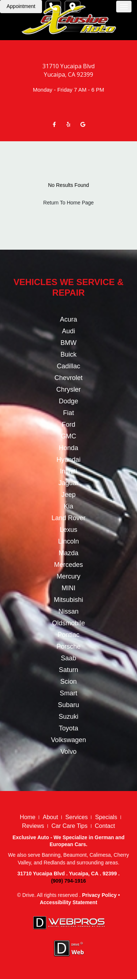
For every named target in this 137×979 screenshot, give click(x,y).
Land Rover (68, 518)
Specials (106, 817)
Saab (68, 658)
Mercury (68, 576)
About (50, 817)
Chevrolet (68, 377)
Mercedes (68, 564)
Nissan (68, 611)
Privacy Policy (99, 895)
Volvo (68, 751)
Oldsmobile (68, 623)
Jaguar (68, 483)
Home (27, 817)
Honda (68, 448)
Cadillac (68, 366)
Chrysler (68, 389)
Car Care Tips (70, 826)
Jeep (68, 494)
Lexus (68, 529)
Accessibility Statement (68, 902)
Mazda (68, 553)
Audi (68, 331)
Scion (68, 681)
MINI (69, 588)
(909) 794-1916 (68, 881)
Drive (28, 895)
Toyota (68, 728)
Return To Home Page (68, 203)
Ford (68, 424)
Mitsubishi (68, 599)
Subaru (68, 705)
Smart (68, 693)
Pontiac (68, 634)
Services (76, 817)
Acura (68, 319)
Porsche (68, 646)
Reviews (33, 826)
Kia (68, 506)
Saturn (68, 669)
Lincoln (68, 541)
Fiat (68, 412)
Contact (105, 826)
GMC (68, 436)
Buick (68, 354)
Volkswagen (68, 740)
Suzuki (68, 716)
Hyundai (68, 459)
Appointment (21, 6)
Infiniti (68, 471)
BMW (69, 342)
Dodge (68, 401)
